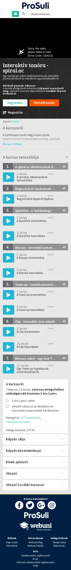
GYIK (35, 565)
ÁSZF (35, 559)
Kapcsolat (12, 542)
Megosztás (13, 112)
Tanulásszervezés (18, 422)
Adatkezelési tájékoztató (35, 555)
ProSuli (15, 121)
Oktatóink (11, 545)
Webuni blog (36, 542)
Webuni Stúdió (35, 545)
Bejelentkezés (40, 14)
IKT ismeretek (30, 418)
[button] (12, 144)
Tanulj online (59, 542)
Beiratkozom (44, 102)
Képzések (59, 545)
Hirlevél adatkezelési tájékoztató (35, 562)
